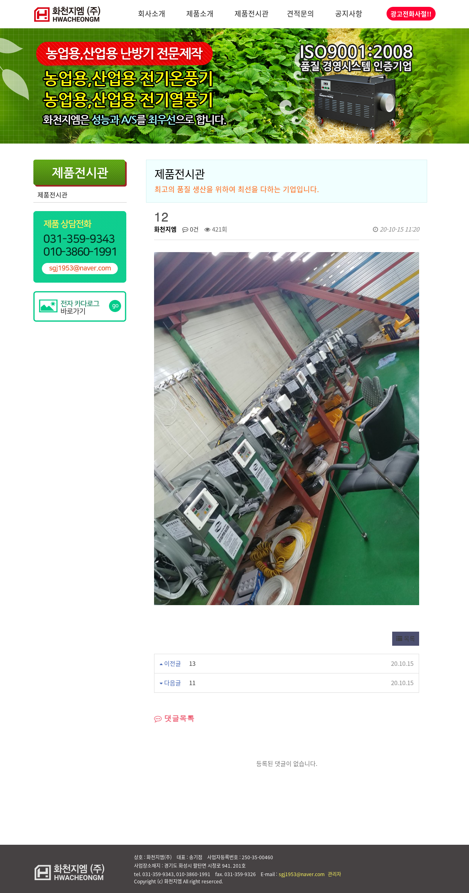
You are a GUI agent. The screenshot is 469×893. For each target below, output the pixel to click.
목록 (405, 638)
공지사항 (348, 13)
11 (192, 682)
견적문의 (300, 13)
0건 (190, 229)
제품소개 (200, 13)
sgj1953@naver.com (302, 874)
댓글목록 (174, 718)
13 (192, 663)
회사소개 (151, 13)
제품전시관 (251, 13)
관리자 (334, 874)
